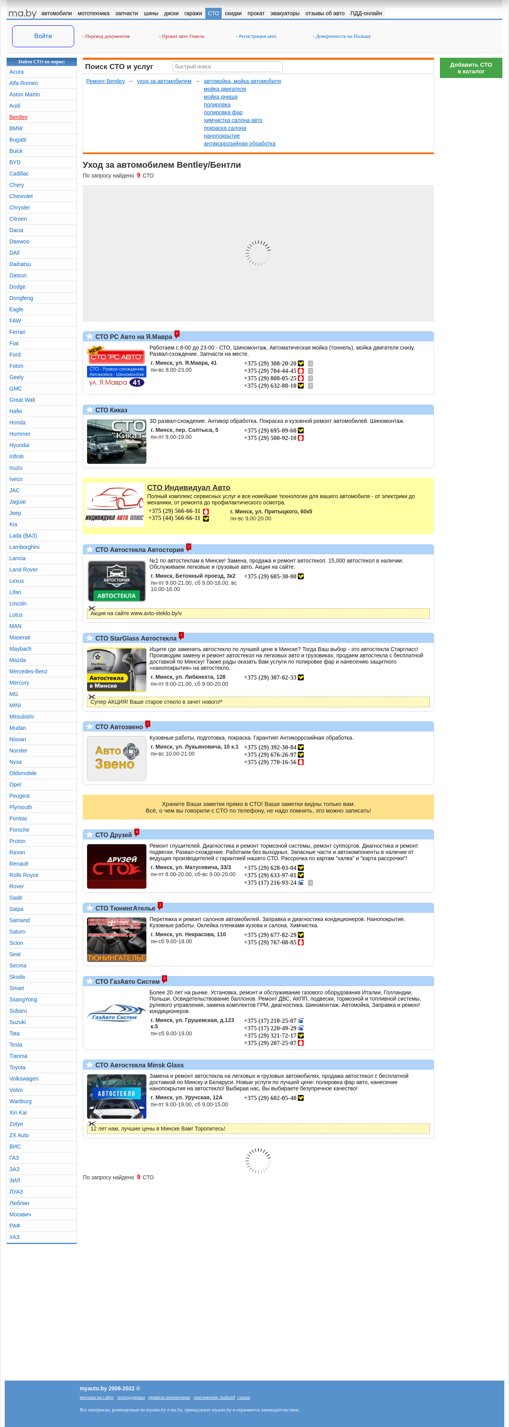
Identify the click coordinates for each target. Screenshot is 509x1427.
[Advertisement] (471, 199)
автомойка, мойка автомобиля (242, 81)
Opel (15, 784)
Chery (16, 185)
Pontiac (18, 818)
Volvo (16, 1090)
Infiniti (16, 456)
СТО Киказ (111, 410)
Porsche (19, 830)
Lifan (15, 592)
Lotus (16, 615)
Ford (15, 354)
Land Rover (23, 569)
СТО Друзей (113, 835)
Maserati (19, 637)
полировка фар (223, 112)
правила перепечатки (169, 1397)
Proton (17, 841)
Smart (16, 988)
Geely (16, 377)
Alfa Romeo (23, 83)
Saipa (16, 909)
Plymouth (20, 807)
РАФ (14, 1226)
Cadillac (19, 173)
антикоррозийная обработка (240, 143)
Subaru (18, 1011)
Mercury (19, 683)
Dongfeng (21, 298)
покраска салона (225, 128)
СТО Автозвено (118, 727)
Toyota (17, 1067)
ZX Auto (19, 1135)
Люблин (19, 1203)
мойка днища (220, 97)
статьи (243, 1397)
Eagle (16, 309)
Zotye (16, 1124)
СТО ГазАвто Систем (127, 981)
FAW (15, 321)
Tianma (18, 1056)
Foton (16, 366)
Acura (16, 72)
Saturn (17, 931)
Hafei (15, 411)
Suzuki (17, 1022)
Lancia (17, 558)
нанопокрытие (222, 136)
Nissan (17, 739)
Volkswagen (24, 1079)
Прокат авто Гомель (182, 36)
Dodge (17, 287)
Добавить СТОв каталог (471, 68)
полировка (217, 104)
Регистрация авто (256, 36)
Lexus (16, 581)
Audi (14, 106)
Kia (13, 524)
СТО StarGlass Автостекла (135, 638)
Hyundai (19, 445)
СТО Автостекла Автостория (139, 550)
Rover (16, 886)
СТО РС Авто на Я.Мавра (133, 337)
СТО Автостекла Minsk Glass (139, 1065)
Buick (16, 151)
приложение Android (214, 1397)
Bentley (18, 117)
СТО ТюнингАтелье (124, 908)
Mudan (17, 728)
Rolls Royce (24, 875)
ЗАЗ (14, 1169)
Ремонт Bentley (105, 81)
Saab (15, 898)
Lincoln (18, 603)
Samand (19, 920)
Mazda (17, 660)
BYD (15, 162)
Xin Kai (18, 1112)
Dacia (16, 230)
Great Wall (22, 400)
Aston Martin (24, 94)
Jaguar (17, 502)
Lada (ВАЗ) (23, 535)
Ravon (17, 852)
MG (13, 694)
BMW (16, 128)
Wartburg (20, 1101)
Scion (16, 943)
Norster (18, 750)
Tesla (15, 1045)
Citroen (18, 219)
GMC (15, 388)
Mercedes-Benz (28, 671)
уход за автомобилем (164, 81)
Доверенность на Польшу (342, 36)
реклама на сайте (97, 1397)
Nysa (15, 762)
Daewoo (19, 241)
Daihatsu (20, 264)
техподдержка (131, 1397)
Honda (17, 422)
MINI (15, 705)
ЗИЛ (14, 1180)
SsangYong (23, 999)
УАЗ (14, 1237)
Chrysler (19, 207)
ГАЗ (14, 1158)
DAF (14, 253)
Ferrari (17, 332)
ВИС (15, 1146)
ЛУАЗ (16, 1192)
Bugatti (18, 140)
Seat (15, 954)
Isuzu (15, 468)
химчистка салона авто (233, 120)
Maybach (20, 649)
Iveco (15, 479)
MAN (15, 626)
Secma (18, 965)
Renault (18, 864)
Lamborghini (24, 547)
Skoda (17, 977)
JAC (14, 490)
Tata (14, 1033)
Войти (43, 36)
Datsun (18, 275)
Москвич (20, 1214)
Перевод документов (106, 36)
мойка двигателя (225, 89)
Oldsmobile (23, 773)
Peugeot (19, 796)
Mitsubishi (21, 717)
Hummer (19, 434)
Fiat (13, 343)
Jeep (15, 513)
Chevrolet (21, 196)
